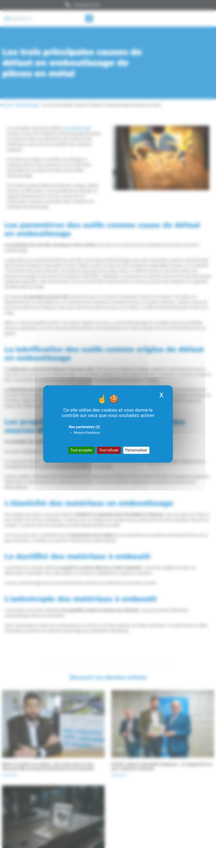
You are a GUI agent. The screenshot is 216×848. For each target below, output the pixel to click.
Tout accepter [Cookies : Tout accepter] (81, 450)
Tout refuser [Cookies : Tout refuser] (109, 450)
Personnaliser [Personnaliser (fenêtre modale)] (136, 450)
